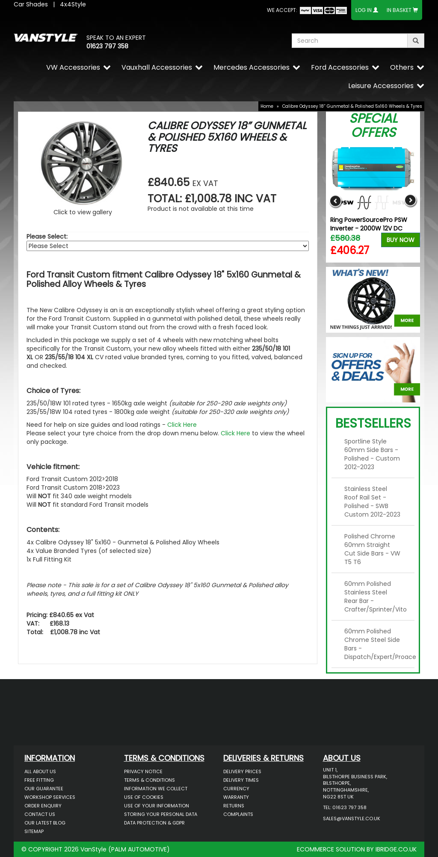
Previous (335, 201)
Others (402, 67)
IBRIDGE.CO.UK (396, 849)
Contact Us (39, 814)
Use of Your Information (156, 805)
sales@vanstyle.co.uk (351, 818)
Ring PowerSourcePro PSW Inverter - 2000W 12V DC (368, 224)
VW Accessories (73, 67)
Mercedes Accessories (251, 67)
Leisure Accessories (381, 86)
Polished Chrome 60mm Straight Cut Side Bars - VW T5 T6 (372, 549)
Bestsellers (373, 423)
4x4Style (73, 4)
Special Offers (373, 125)
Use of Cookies (143, 797)
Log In (363, 10)
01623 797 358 (107, 46)
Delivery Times (241, 780)
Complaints (238, 814)
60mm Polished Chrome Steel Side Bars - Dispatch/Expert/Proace (376, 644)
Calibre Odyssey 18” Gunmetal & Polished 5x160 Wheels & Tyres (352, 106)
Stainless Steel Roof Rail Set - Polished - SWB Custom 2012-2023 (372, 502)
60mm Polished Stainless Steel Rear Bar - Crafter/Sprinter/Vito (375, 596)
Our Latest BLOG (44, 822)
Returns (233, 805)
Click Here (182, 424)
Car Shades (31, 4)
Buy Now (400, 240)
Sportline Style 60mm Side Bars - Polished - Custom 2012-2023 (372, 454)
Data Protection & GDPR (154, 822)
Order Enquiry (43, 805)
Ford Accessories (340, 67)
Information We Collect (155, 788)
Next (410, 201)
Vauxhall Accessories (156, 67)
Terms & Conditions (149, 780)
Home (266, 106)
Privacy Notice (143, 771)
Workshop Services (49, 797)
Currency (236, 788)
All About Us (40, 771)
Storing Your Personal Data (160, 814)
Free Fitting (39, 780)
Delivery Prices (242, 771)
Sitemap (34, 831)
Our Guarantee (43, 788)
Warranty (236, 797)
